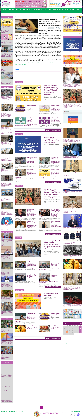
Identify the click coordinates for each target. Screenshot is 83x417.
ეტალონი (5, 12)
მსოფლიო (68, 9)
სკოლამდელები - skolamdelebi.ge (54, 9)
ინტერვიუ (26, 12)
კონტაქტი (4, 411)
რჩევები (58, 12)
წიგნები (67, 12)
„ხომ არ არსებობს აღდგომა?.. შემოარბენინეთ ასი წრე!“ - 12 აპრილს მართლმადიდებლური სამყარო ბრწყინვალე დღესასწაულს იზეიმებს (72, 305)
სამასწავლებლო (27, 9)
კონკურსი (77, 12)
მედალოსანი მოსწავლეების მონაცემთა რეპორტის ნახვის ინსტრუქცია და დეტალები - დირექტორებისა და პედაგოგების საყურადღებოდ (72, 192)
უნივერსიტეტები (38, 9)
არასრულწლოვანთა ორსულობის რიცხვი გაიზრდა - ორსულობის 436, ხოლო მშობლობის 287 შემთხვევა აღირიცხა (6, 55)
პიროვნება (16, 12)
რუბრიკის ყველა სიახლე (53, 130)
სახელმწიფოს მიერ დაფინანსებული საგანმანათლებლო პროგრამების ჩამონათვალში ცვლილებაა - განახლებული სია (7, 212)
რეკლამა (21, 411)
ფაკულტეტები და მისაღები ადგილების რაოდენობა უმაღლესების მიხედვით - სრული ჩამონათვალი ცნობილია (6, 272)
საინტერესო (38, 12)
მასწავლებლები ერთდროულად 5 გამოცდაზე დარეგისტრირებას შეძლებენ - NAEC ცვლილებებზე (71, 174)
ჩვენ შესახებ (13, 411)
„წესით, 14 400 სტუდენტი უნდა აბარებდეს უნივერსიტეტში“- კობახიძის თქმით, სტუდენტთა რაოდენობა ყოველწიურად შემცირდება (6, 243)
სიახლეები (11, 9)
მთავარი (4, 9)
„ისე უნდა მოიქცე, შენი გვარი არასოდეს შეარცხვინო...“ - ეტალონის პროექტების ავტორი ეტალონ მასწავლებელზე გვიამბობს (72, 85)
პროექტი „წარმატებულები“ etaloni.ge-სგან (71, 65)
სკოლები (18, 9)
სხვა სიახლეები (76, 9)
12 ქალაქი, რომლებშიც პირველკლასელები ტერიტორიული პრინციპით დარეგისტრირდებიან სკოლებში (72, 125)
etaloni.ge (65, 343)
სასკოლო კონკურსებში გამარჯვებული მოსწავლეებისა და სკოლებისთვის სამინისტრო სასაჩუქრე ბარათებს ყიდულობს (6, 184)
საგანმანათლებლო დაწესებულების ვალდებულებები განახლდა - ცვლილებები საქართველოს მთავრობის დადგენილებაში (6, 114)
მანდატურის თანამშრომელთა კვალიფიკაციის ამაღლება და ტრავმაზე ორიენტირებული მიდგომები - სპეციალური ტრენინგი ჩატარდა (6, 227)
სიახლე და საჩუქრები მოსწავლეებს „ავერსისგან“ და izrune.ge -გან (6, 42)
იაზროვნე (49, 12)
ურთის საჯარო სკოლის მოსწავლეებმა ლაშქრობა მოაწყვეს (6, 330)
